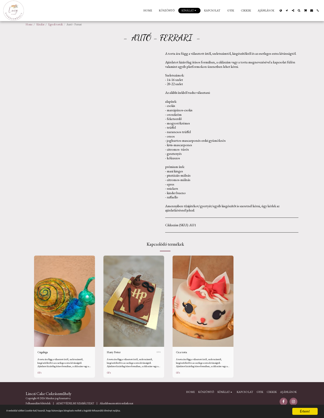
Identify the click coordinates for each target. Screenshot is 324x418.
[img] (64, 301)
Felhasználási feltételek (38, 404)
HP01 (158, 352)
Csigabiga (44, 352)
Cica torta (183, 352)
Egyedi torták (55, 24)
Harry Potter (116, 352)
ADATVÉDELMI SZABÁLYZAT (75, 404)
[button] (287, 10)
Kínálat (40, 24)
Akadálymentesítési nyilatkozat (116, 404)
